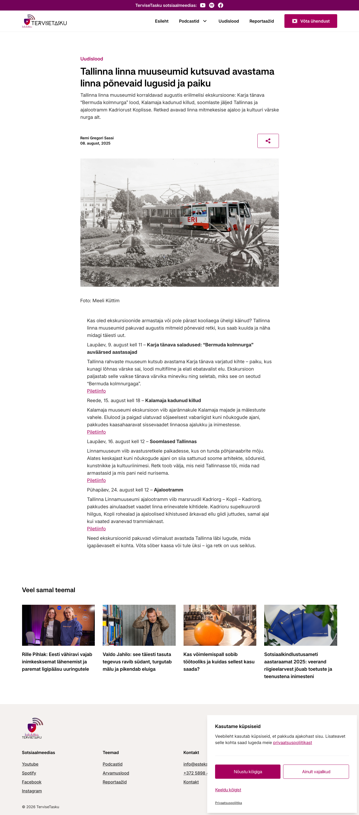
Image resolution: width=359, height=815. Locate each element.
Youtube (30, 764)
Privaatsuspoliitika (228, 803)
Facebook (31, 782)
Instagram (32, 790)
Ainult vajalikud (316, 771)
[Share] (268, 141)
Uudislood (228, 21)
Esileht (161, 21)
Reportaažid (261, 21)
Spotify (29, 773)
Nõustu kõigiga (248, 771)
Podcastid (193, 21)
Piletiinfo (96, 391)
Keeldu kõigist (228, 789)
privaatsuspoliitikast (292, 742)
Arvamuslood (116, 773)
